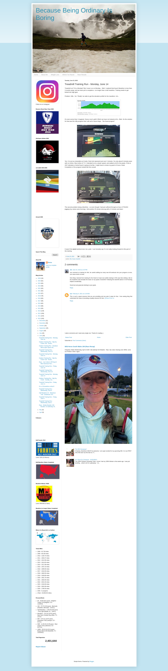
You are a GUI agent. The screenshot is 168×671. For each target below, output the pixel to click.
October (41, 325)
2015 (39, 306)
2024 (39, 283)
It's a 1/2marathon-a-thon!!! (46, 386)
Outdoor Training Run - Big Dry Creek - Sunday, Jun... (48, 379)
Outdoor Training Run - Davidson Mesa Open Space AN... (48, 346)
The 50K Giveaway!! (81, 449)
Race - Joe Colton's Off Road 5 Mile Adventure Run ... (48, 362)
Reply (71, 288)
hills (71, 259)
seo (71, 293)
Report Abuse (41, 647)
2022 (39, 288)
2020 (39, 293)
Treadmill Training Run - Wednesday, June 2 (46, 401)
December (42, 320)
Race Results (81, 75)
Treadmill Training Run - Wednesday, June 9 (46, 389)
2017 (39, 301)
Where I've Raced (68, 75)
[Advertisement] (45, 205)
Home (36, 75)
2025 (39, 281)
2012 (39, 313)
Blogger (91, 661)
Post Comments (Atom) (79, 340)
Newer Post (68, 337)
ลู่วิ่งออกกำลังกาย (109, 298)
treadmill (78, 259)
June (40, 335)
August (41, 330)
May (40, 410)
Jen (71, 270)
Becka (50, 262)
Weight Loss (55, 75)
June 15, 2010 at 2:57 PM (80, 270)
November (42, 323)
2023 (39, 286)
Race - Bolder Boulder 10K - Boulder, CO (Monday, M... (47, 405)
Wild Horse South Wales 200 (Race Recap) (80, 346)
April (40, 412)
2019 (39, 296)
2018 (39, 298)
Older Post (129, 337)
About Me (44, 75)
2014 (39, 308)
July (40, 333)
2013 (39, 311)
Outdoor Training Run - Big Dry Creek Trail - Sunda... (48, 342)
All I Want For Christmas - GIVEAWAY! (86, 459)
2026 (39, 278)
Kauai (73, 259)
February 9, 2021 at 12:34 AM (81, 293)
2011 (39, 316)
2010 (39, 318)
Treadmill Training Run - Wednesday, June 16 (46, 370)
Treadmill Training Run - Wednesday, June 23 (46, 350)
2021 (39, 291)
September (42, 328)
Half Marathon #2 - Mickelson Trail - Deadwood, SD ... (47, 393)
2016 (39, 303)
